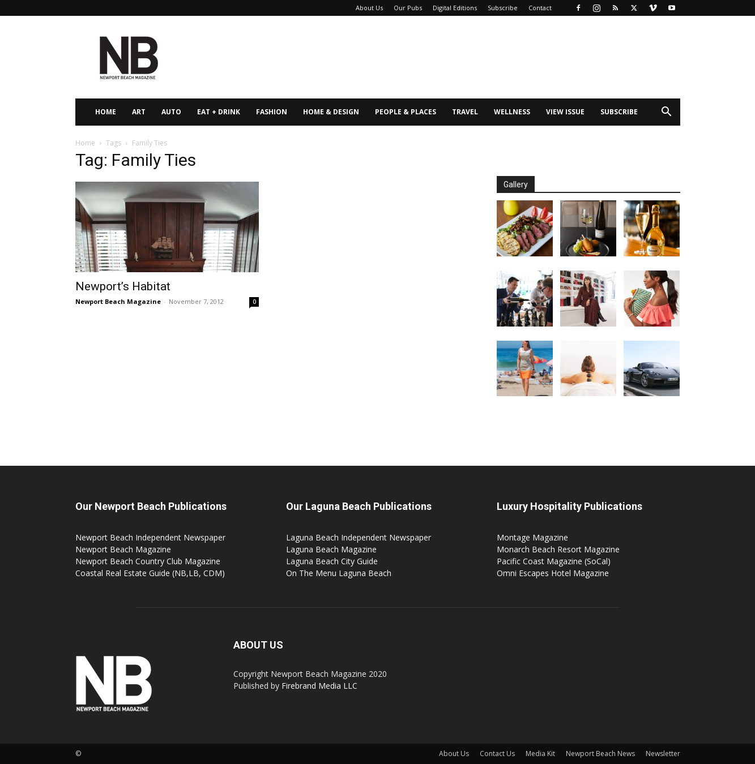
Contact (540, 7)
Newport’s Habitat (122, 286)
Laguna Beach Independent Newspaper (358, 537)
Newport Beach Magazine (118, 301)
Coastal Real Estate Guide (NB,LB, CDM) (150, 573)
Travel (465, 112)
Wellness (512, 112)
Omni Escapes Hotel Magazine (553, 573)
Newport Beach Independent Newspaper (150, 537)
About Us (369, 7)
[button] (666, 113)
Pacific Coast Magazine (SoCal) (554, 561)
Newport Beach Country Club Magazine (147, 561)
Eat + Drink (218, 112)
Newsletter (663, 753)
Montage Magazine (532, 537)
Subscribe (503, 7)
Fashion (271, 112)
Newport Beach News (600, 753)
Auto (171, 112)
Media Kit (540, 753)
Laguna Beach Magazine (331, 549)
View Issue (565, 112)
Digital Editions (455, 7)
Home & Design (331, 112)
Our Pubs (408, 7)
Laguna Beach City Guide (332, 561)
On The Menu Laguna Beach (338, 573)
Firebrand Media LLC (319, 685)
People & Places (405, 112)
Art (139, 112)
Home (105, 112)
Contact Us (497, 753)
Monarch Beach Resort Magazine (558, 549)
